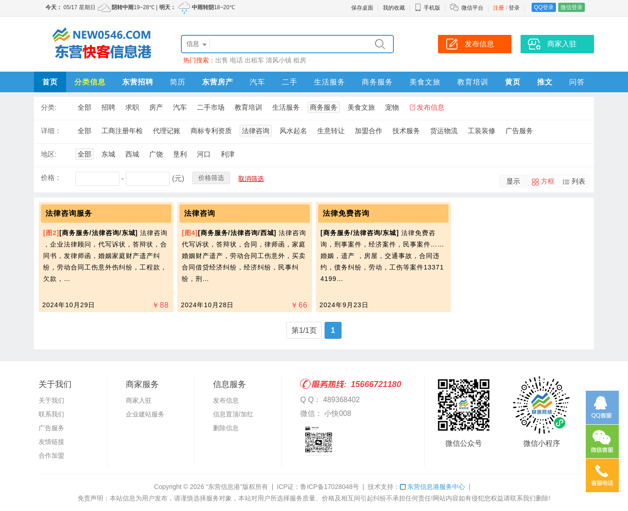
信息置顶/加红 (233, 414)
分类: (48, 107)
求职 (132, 107)
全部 (84, 107)
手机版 (427, 8)
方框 (548, 181)
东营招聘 (137, 82)
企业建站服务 (145, 414)
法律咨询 (255, 131)
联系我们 (51, 414)
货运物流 (444, 131)
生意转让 (331, 131)
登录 (514, 8)
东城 (108, 154)
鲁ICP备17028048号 (329, 486)
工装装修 (481, 131)
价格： (51, 177)
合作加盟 (51, 455)
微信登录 (572, 7)
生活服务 (329, 82)
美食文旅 (425, 82)
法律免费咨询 (346, 213)
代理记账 (166, 131)
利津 (228, 154)
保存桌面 (362, 8)
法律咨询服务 (68, 213)
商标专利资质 (211, 131)
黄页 (513, 82)
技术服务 (406, 131)
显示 (513, 181)
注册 (498, 8)
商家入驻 (138, 400)
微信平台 (472, 8)
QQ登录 (544, 7)
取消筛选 (251, 178)
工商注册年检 (122, 131)
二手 (289, 82)
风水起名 (293, 131)
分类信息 (90, 82)
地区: (48, 154)
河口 (204, 154)
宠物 (392, 107)
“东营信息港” (224, 486)
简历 (177, 82)
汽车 (257, 82)
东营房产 (217, 82)
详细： (51, 131)
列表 (578, 181)
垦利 (180, 154)
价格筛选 (211, 177)
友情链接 (51, 441)
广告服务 (519, 131)
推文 (545, 82)
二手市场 (210, 107)
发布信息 (430, 107)
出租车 (254, 60)
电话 (236, 60)
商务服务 (377, 82)
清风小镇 (279, 60)
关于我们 (51, 400)
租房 (299, 60)
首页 (50, 82)
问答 (577, 82)
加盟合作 (368, 131)
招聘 (108, 107)
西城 (132, 154)
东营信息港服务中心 (432, 486)
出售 (221, 60)
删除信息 (226, 428)
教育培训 (472, 82)
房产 (156, 107)
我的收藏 (394, 8)
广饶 (156, 154)
